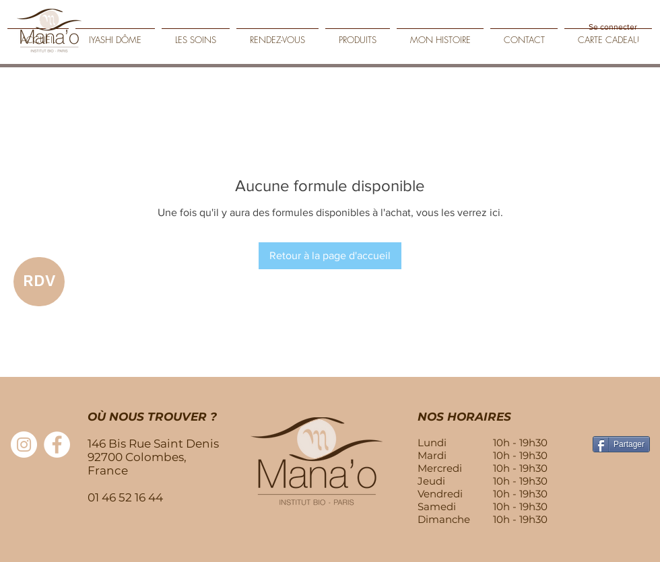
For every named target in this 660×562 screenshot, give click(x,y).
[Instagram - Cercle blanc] (24, 444)
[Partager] (621, 444)
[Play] (639, 48)
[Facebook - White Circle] (57, 444)
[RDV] (39, 281)
